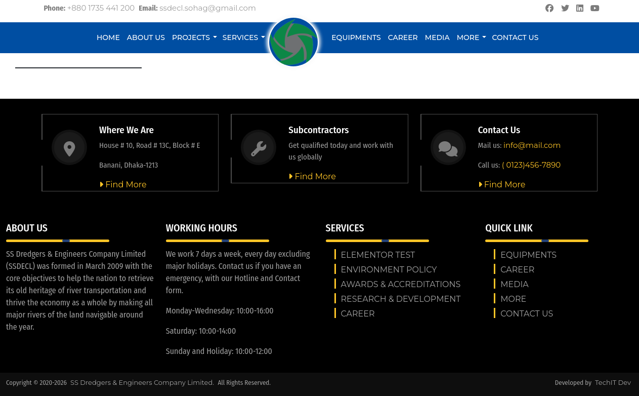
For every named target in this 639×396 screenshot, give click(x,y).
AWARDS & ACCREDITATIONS (401, 284)
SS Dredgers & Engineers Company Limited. (143, 382)
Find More (123, 184)
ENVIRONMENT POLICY (389, 269)
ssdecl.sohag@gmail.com (207, 8)
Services (240, 37)
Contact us (515, 37)
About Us (146, 37)
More (468, 37)
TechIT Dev (613, 382)
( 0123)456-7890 (531, 165)
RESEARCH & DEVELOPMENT (401, 299)
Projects (191, 37)
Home (108, 37)
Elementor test (378, 255)
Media (437, 37)
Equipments (355, 37)
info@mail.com (532, 145)
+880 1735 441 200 (101, 8)
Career (403, 37)
